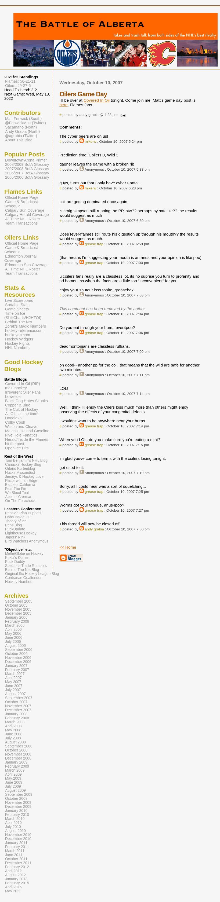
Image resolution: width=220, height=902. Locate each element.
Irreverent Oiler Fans (23, 392)
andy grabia (94, 529)
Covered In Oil (97, 100)
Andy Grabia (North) (22, 131)
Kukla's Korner (17, 558)
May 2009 (13, 778)
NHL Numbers (17, 348)
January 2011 (16, 843)
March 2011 (14, 851)
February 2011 (17, 847)
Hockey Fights (17, 343)
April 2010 (13, 823)
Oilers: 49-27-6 (18, 85)
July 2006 (13, 642)
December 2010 (18, 839)
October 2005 (16, 605)
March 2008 (14, 722)
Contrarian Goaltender (23, 578)
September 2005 (18, 601)
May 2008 (13, 730)
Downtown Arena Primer (26, 160)
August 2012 (15, 875)
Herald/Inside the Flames (26, 439)
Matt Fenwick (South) (23, 118)
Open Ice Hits (16, 448)
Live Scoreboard (19, 300)
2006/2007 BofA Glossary (27, 173)
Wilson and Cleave (21, 426)
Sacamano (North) (21, 127)
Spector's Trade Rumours (26, 566)
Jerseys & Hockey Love (24, 477)
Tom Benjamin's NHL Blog (26, 461)
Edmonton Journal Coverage (20, 258)
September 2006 (18, 650)
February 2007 (17, 670)
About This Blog (19, 140)
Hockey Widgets (19, 339)
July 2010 (13, 827)
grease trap (94, 244)
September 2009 (18, 795)
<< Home (67, 547)
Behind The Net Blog (22, 570)
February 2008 (17, 718)
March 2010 (14, 819)
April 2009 (13, 774)
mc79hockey (16, 388)
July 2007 (13, 690)
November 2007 (18, 706)
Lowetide (13, 396)
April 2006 (13, 630)
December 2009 (18, 807)
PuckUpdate (15, 529)
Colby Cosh (15, 422)
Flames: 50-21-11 (20, 81)
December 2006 (18, 662)
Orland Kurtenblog (20, 469)
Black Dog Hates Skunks (26, 401)
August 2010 (15, 831)
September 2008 (18, 746)
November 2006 (18, 658)
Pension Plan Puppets (23, 513)
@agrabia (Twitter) (21, 136)
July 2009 (13, 786)
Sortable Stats (17, 305)
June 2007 (13, 686)
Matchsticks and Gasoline (27, 431)
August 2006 (15, 646)
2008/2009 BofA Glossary (27, 164)
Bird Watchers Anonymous (26, 541)
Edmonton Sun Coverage (27, 265)
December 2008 (18, 758)
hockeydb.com (17, 335)
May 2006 (13, 634)
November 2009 (18, 803)
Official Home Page (21, 197)
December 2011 (18, 863)
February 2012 (17, 867)
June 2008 (13, 734)
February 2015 (17, 883)
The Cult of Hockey (21, 409)
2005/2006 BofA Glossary (27, 177)
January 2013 (16, 879)
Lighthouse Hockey (21, 533)
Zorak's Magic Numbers (25, 326)
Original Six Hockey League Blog (32, 574)
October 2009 (16, 799)
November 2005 (18, 609)
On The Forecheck (20, 501)
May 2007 (13, 682)
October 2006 (16, 654)
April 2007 (13, 678)
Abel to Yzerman (18, 497)
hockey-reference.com (24, 330)
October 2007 (16, 702)
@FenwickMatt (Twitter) (25, 123)
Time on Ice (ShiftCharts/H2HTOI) (22, 315)
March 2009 (14, 770)
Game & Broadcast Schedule (21, 204)
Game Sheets (17, 309)
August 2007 (15, 694)
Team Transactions (21, 223)
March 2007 (14, 674)
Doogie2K (13, 418)
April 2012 (13, 871)
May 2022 (13, 891)
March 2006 (14, 626)
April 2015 (13, 887)
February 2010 (17, 815)
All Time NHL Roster (22, 219)
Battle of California (20, 485)
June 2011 (13, 855)
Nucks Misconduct (20, 473)
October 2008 (16, 750)
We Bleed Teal (17, 493)
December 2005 (18, 613)
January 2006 (16, 617)
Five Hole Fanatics (21, 435)
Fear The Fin (15, 489)
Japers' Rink (15, 537)
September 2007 (18, 698)
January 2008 (16, 714)
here (63, 104)
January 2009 (16, 762)
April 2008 (13, 726)
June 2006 (13, 638)
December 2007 (18, 710)
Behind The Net (18, 322)
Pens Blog (13, 525)
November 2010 (18, 835)
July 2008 (13, 738)
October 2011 (16, 859)
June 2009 (13, 782)
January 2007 (16, 666)
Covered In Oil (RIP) (22, 384)
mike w (90, 142)
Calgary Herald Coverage (27, 214)
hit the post (14, 444)
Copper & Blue (17, 405)
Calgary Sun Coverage (24, 210)
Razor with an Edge (21, 481)
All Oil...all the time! (21, 414)
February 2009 (17, 766)
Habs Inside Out (18, 517)
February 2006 (17, 621)
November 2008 (18, 754)
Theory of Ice (16, 521)
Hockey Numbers (19, 582)
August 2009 (15, 791)
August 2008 (15, 742)
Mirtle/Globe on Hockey (24, 554)
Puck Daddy (15, 562)
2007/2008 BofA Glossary (27, 169)
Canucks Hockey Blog (23, 465)
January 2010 (16, 811)
